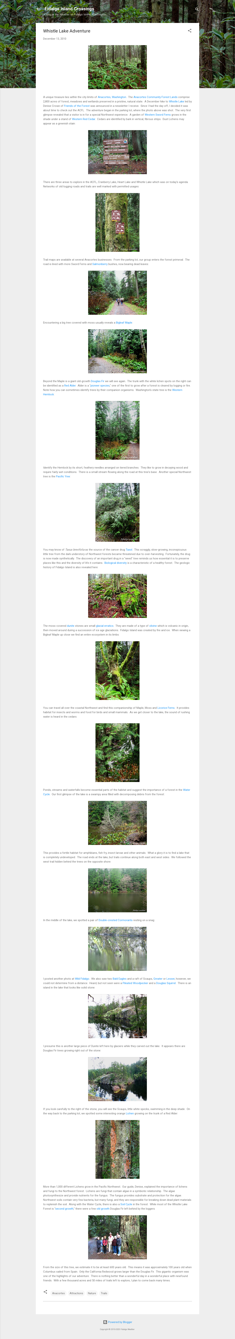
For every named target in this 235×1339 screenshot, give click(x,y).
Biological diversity (115, 563)
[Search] (197, 10)
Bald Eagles (119, 978)
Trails (104, 1293)
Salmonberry (100, 264)
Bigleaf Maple (124, 322)
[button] (189, 31)
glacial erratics (104, 625)
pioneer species (100, 385)
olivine (153, 625)
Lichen (130, 1113)
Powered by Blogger (117, 1322)
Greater (157, 978)
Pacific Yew (63, 476)
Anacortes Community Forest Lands (155, 97)
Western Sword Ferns (158, 114)
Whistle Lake (176, 101)
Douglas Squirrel (166, 983)
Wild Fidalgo (82, 978)
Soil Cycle (126, 1204)
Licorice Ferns (166, 708)
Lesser (171, 978)
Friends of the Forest (77, 106)
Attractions (76, 1293)
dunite (70, 625)
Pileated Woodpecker (135, 983)
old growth (103, 1208)
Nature (92, 1293)
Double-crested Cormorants (116, 920)
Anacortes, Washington (112, 97)
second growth (64, 1208)
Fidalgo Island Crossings (69, 8)
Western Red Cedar (83, 119)
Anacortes (58, 1293)
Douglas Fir (97, 381)
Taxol (129, 549)
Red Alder (70, 385)
